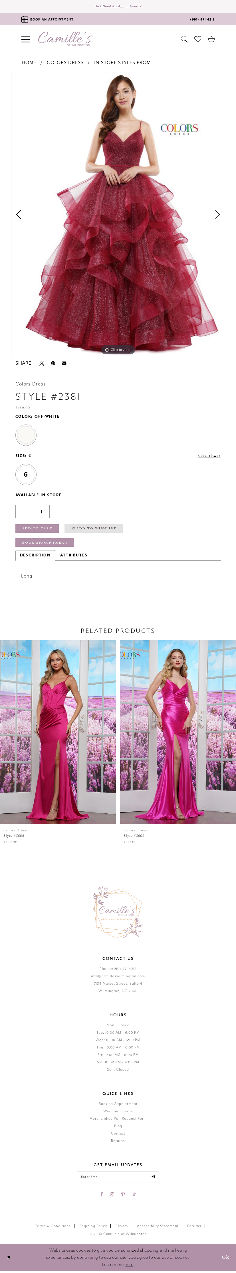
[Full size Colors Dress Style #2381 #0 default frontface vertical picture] (118, 215)
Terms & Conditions (53, 1228)
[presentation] (176, 734)
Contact (118, 1135)
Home (29, 63)
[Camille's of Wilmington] (65, 39)
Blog (118, 1127)
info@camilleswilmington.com (118, 978)
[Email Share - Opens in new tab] (64, 363)
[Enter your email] (118, 1178)
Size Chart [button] (209, 456)
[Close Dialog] (9, 1259)
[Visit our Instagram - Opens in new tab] (112, 1196)
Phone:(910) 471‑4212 (118, 970)
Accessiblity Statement (158, 1228)
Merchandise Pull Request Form (118, 1120)
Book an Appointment (118, 1105)
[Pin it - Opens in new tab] (53, 363)
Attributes (74, 556)
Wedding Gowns (118, 1113)
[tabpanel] (118, 215)
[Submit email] (155, 1178)
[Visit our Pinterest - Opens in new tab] (123, 1196)
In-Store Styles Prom (122, 63)
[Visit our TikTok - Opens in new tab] (134, 1196)
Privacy (122, 1228)
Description (35, 556)
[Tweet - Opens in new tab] (41, 363)
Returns (118, 1142)
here (129, 1266)
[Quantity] (32, 512)
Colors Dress (65, 63)
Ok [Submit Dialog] (225, 1259)
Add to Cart (38, 529)
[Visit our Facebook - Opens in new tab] (101, 1196)
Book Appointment (46, 544)
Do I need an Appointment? (118, 7)
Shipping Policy (93, 1228)
